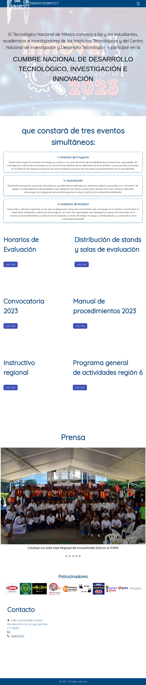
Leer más (10, 264)
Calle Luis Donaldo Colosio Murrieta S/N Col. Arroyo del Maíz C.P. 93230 (27, 624)
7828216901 (17, 636)
